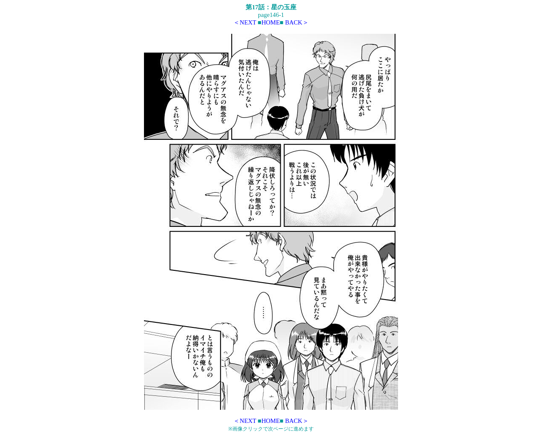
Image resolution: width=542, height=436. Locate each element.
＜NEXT (244, 22)
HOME (270, 22)
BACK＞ (297, 22)
